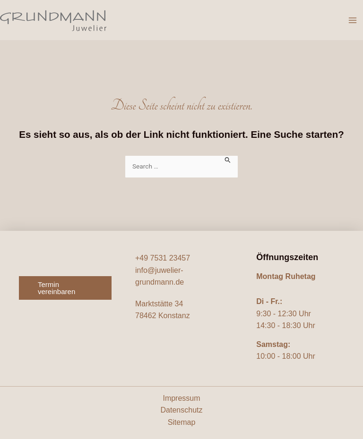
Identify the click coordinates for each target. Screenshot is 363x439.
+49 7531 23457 (162, 258)
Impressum (181, 398)
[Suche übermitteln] (228, 159)
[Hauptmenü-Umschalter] (352, 20)
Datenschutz (182, 410)
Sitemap (182, 422)
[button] (65, 288)
